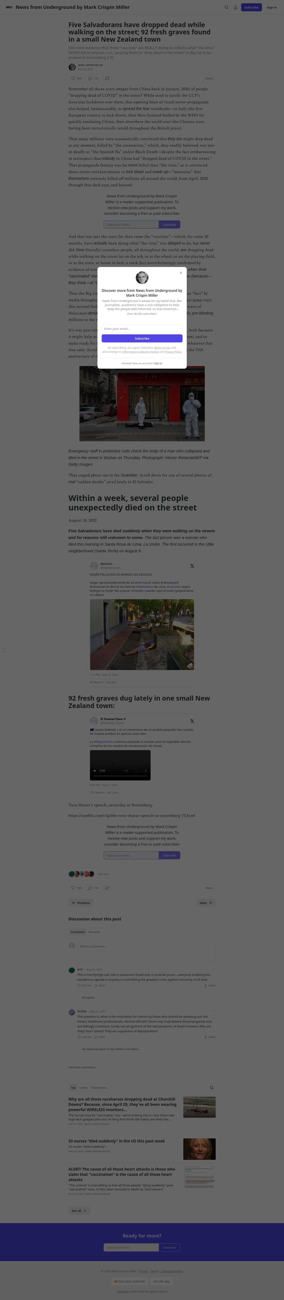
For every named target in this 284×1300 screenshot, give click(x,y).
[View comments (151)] (93, 78)
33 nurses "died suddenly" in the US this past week (117, 1141)
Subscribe (251, 7)
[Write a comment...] (146, 952)
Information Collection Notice (140, 352)
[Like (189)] (76, 78)
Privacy (143, 1271)
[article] (142, 1114)
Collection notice (172, 1271)
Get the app (161, 1281)
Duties (82, 1011)
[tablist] (86, 932)
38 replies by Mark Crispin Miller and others (110, 1049)
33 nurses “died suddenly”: (87, 1146)
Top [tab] (73, 1087)
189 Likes (103, 874)
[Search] (227, 7)
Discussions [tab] (98, 1087)
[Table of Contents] (4, 650)
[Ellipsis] (213, 969)
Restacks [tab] (94, 932)
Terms (154, 1271)
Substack (123, 1291)
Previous (81, 903)
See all (79, 1211)
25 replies (88, 997)
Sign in (272, 7)
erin (80, 969)
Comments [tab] (78, 932)
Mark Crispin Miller (90, 65)
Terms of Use (162, 347)
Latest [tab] (83, 1087)
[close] (181, 273)
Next (206, 903)
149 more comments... (83, 1067)
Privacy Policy (173, 352)
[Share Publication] (235, 7)
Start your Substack (129, 1281)
